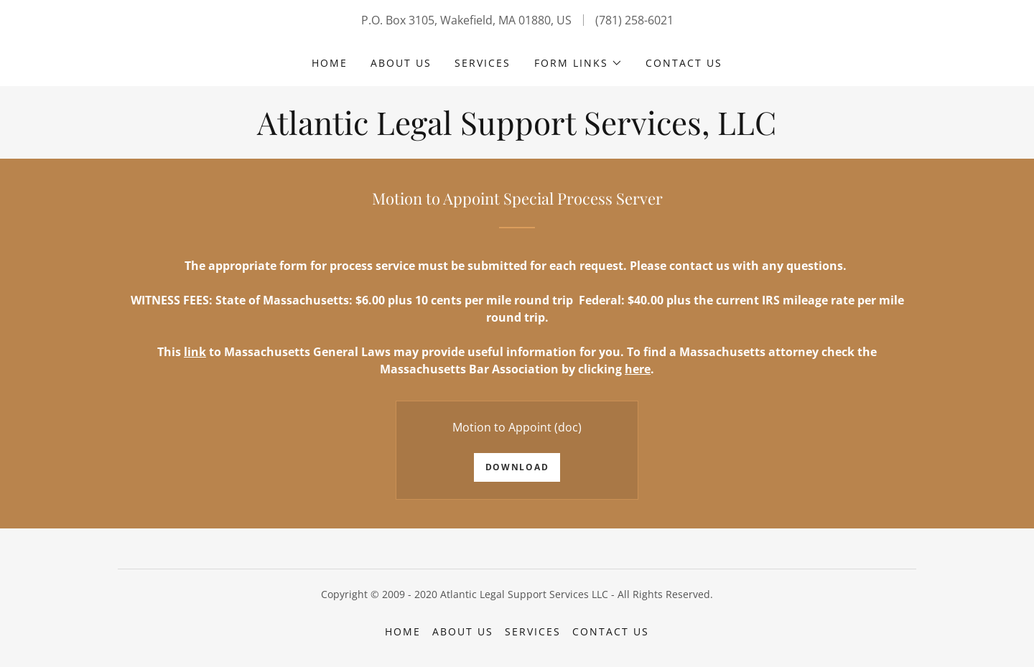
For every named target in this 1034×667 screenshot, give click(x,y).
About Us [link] (401, 63)
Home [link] (330, 63)
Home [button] (403, 631)
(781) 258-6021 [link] (634, 20)
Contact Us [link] (684, 63)
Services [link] (483, 63)
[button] (578, 63)
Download (517, 467)
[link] (516, 131)
